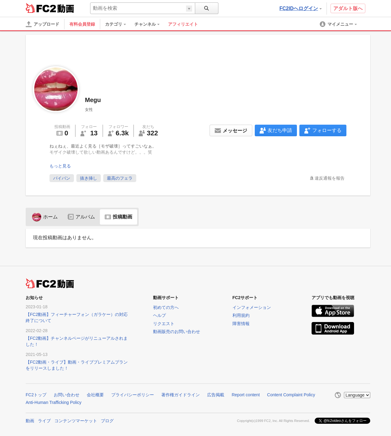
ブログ (107, 420)
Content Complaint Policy (291, 394)
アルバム (81, 216)
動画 (30, 420)
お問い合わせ (66, 394)
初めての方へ (166, 307)
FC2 (41, 8)
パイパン (61, 178)
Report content (246, 394)
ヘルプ (159, 315)
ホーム (45, 216)
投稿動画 (118, 216)
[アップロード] (42, 24)
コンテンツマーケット (75, 420)
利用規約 (241, 315)
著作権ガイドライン (180, 394)
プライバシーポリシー (132, 394)
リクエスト (163, 323)
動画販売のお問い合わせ (176, 331)
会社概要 (95, 394)
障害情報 (241, 323)
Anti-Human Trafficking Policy (54, 402)
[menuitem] (118, 24)
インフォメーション (251, 307)
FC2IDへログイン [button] (301, 8)
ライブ (44, 420)
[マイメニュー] (339, 24)
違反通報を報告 (330, 178)
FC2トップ (36, 394)
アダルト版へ (348, 8)
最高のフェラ (120, 178)
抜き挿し (88, 178)
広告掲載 (215, 394)
